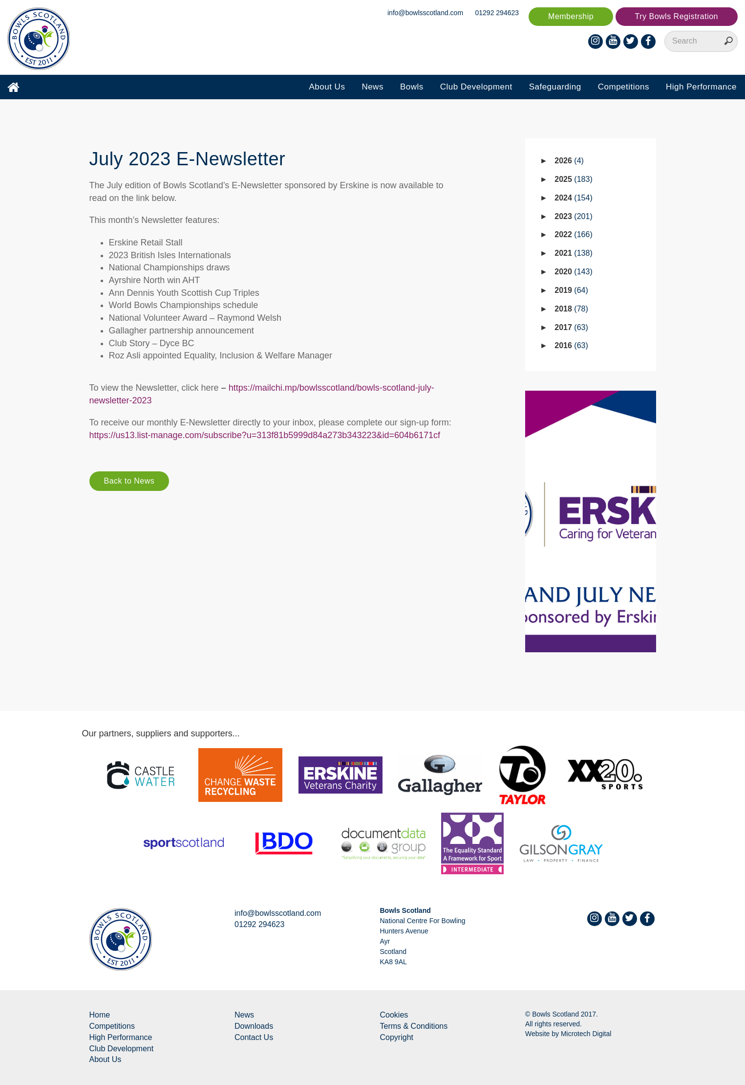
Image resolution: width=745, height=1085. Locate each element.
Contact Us (253, 1037)
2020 (573, 271)
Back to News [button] (129, 481)
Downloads (253, 1026)
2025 (573, 179)
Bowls (412, 86)
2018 (571, 309)
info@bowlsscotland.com (425, 13)
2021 (573, 253)
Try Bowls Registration (676, 16)
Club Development (476, 86)
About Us (327, 86)
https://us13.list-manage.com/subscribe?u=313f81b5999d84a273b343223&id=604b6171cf (265, 435)
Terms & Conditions (414, 1026)
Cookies (394, 1015)
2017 (571, 327)
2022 (573, 234)
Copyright (396, 1037)
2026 (569, 160)
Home (99, 1015)
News (372, 86)
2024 (573, 198)
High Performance (701, 86)
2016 (571, 345)
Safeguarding (555, 86)
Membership (571, 16)
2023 (573, 216)
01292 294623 (497, 13)
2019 (571, 290)
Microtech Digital (586, 1034)
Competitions (623, 86)
